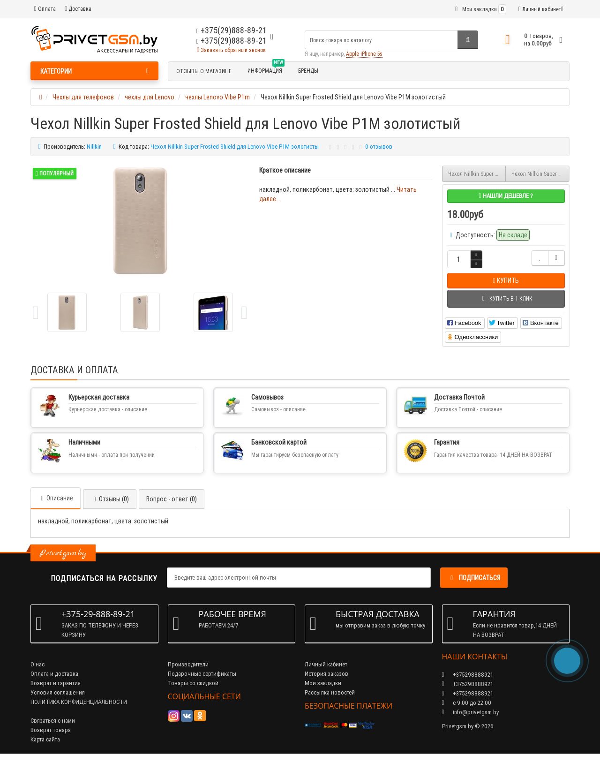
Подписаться (474, 578)
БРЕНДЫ (308, 70)
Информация (266, 69)
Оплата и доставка (54, 674)
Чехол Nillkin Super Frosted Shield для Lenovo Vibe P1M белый (477, 173)
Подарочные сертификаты (202, 674)
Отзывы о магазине (204, 71)
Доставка (78, 8)
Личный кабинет (326, 664)
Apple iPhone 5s (364, 53)
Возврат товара (50, 730)
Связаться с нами (52, 721)
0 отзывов (378, 147)
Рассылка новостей (330, 692)
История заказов (326, 674)
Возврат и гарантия (55, 683)
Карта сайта (45, 739)
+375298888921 (467, 684)
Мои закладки (323, 683)
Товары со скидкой (193, 683)
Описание (55, 498)
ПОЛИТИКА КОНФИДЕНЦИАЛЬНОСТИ (78, 702)
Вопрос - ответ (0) (171, 499)
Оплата (45, 8)
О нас (37, 664)
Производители (188, 664)
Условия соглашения (57, 692)
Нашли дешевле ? (505, 196)
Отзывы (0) (109, 499)
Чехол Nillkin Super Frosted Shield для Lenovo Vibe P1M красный (540, 173)
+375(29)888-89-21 (231, 40)
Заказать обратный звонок (231, 49)
